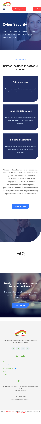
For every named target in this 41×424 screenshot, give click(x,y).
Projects (5, 371)
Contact (5, 374)
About (6, 365)
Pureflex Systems (9, 411)
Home (4, 362)
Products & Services (9, 368)
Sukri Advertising (20, 412)
